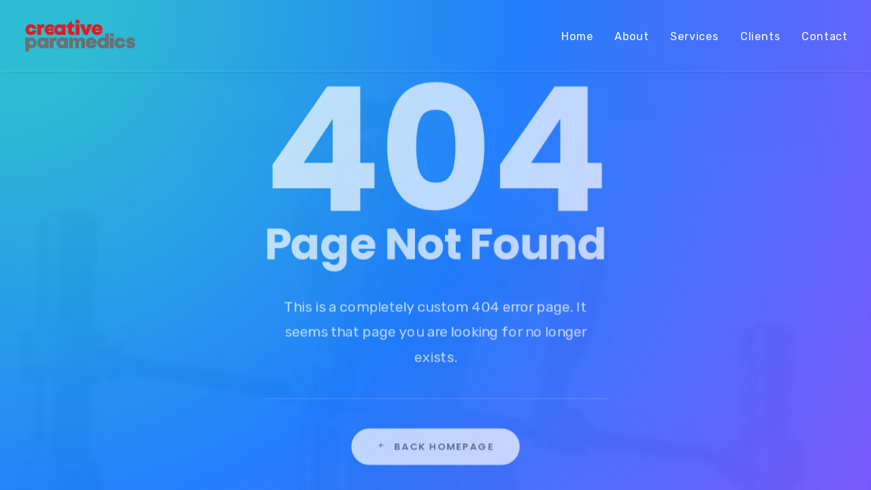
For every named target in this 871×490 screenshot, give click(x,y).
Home (577, 36)
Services (694, 36)
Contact (825, 36)
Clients (760, 36)
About (631, 36)
